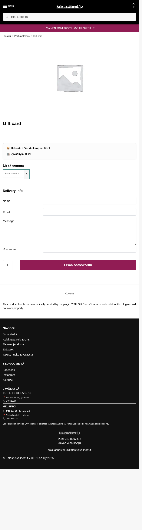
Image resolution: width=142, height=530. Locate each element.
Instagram (9, 374)
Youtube (8, 379)
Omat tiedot (10, 334)
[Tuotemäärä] (7, 265)
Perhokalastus (22, 36)
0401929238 (12, 418)
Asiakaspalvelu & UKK (16, 339)
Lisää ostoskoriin (78, 265)
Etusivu (7, 36)
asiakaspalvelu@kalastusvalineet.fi (69, 449)
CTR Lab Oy (39, 457)
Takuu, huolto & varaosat (18, 354)
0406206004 (12, 401)
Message (8, 221)
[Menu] (8, 6)
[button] (133, 6)
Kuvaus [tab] (69, 293)
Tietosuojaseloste (13, 344)
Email (6, 212)
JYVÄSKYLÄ (11, 388)
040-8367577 (72, 438)
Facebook (9, 370)
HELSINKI (9, 406)
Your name (9, 249)
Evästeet (8, 349)
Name (6, 200)
